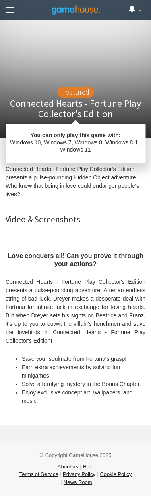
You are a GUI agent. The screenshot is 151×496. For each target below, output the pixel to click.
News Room (78, 482)
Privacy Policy (79, 474)
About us (68, 466)
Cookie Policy (116, 474)
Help (88, 466)
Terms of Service (38, 474)
